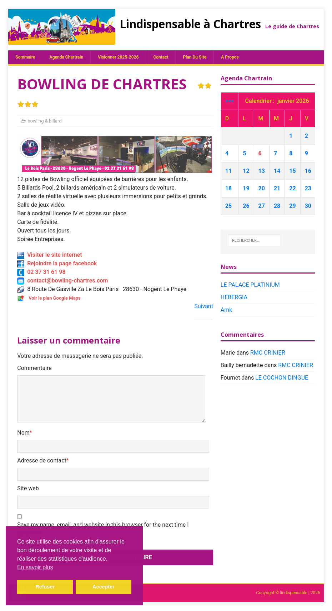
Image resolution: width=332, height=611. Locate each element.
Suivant (203, 306)
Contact (160, 57)
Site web (28, 488)
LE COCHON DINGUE (281, 377)
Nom (23, 432)
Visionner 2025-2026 (118, 57)
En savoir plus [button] (35, 567)
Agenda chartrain (67, 57)
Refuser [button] (45, 587)
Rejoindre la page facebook (57, 263)
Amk (226, 309)
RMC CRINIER (267, 352)
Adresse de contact (41, 460)
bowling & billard (44, 121)
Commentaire (34, 368)
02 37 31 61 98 (41, 272)
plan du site (195, 57)
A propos (229, 57)
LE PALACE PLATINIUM (250, 284)
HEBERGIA (234, 297)
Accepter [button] (103, 587)
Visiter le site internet (49, 254)
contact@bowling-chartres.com (62, 280)
